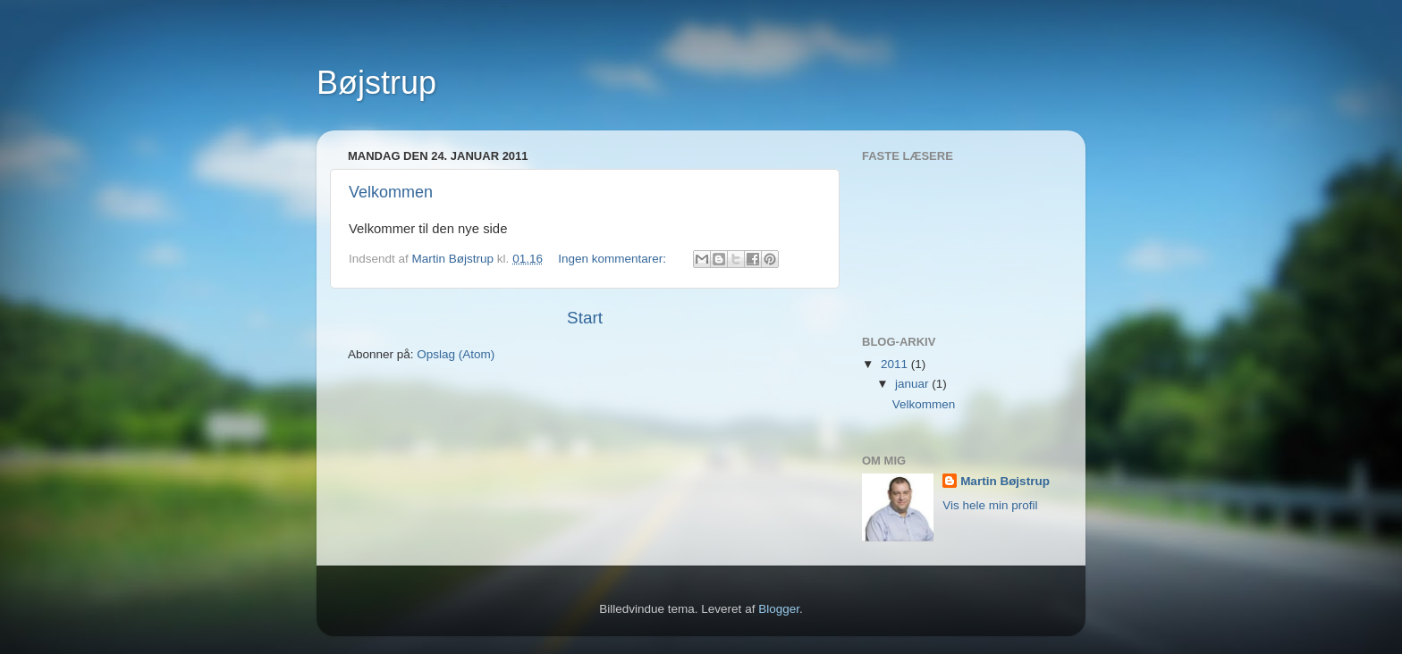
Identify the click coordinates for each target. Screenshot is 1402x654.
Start (585, 317)
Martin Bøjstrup (1005, 481)
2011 (896, 364)
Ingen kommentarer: (614, 258)
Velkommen (391, 192)
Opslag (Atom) (455, 354)
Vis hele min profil (989, 505)
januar (913, 383)
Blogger (778, 609)
